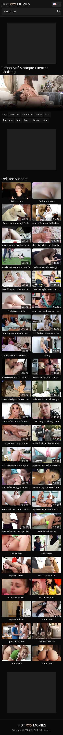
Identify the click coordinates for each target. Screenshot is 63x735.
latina (36, 120)
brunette (27, 114)
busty (38, 114)
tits (47, 114)
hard (26, 120)
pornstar (14, 114)
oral (18, 120)
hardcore (8, 120)
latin (45, 120)
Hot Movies (16, 4)
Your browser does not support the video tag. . (31, 93)
